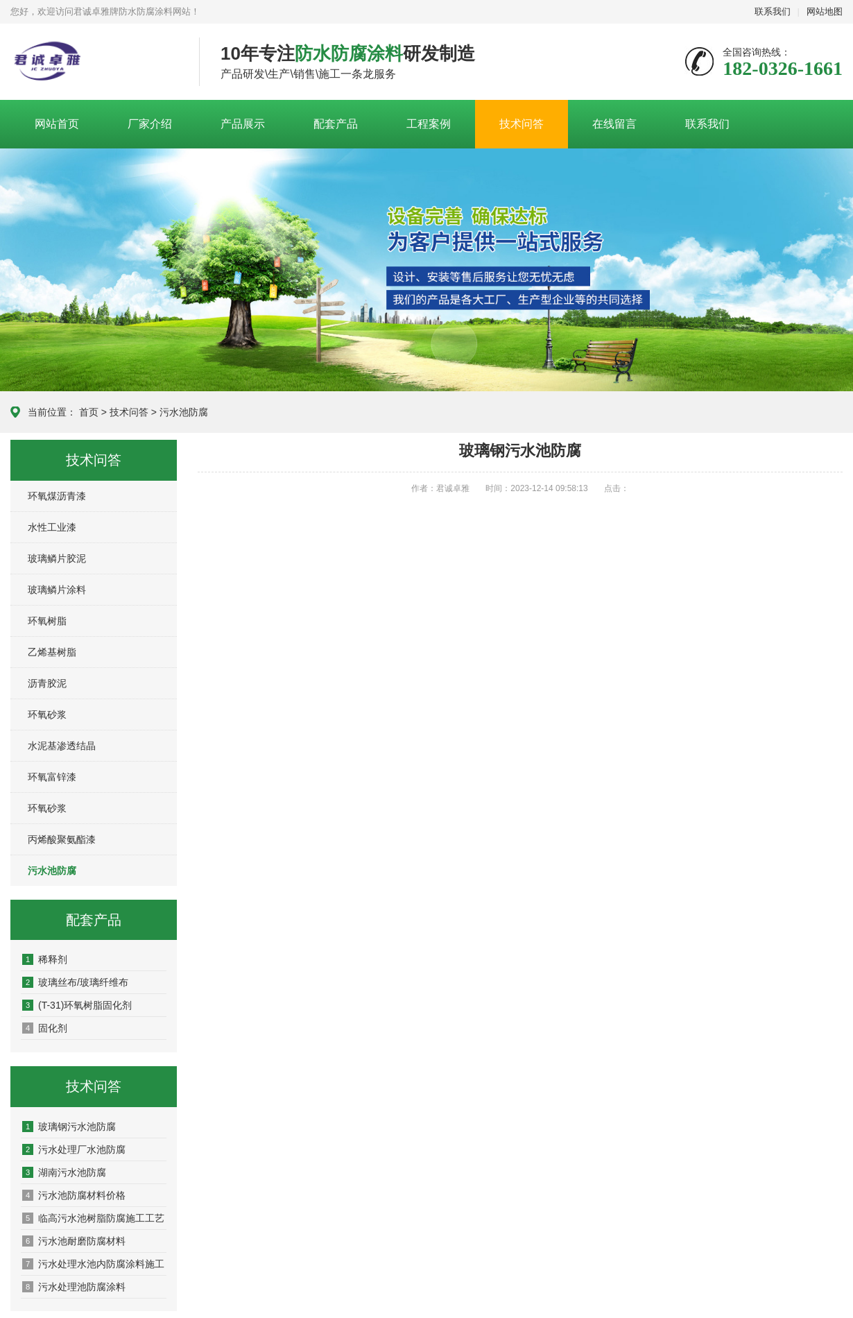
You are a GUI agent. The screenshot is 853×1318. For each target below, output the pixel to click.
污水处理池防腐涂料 (74, 1286)
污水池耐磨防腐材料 (74, 1241)
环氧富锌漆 (52, 776)
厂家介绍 (150, 124)
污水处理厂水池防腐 (74, 1149)
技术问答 (521, 124)
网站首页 (57, 124)
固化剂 (44, 1028)
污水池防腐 (184, 412)
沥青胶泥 (47, 683)
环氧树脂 (47, 620)
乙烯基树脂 (52, 652)
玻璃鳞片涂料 (57, 589)
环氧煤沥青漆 (57, 496)
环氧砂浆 (47, 714)
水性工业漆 (52, 527)
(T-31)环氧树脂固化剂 (77, 1005)
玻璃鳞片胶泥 (57, 558)
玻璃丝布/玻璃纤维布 (75, 982)
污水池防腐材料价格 (74, 1195)
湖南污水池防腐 (64, 1172)
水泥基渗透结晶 (62, 745)
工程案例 (428, 124)
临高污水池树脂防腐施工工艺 (93, 1218)
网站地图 (825, 11)
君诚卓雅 (94, 62)
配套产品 (335, 124)
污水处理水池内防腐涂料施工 (93, 1263)
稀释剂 (44, 959)
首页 (88, 412)
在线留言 (614, 124)
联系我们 (773, 11)
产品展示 (243, 124)
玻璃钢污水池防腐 (69, 1126)
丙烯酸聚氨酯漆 (62, 839)
